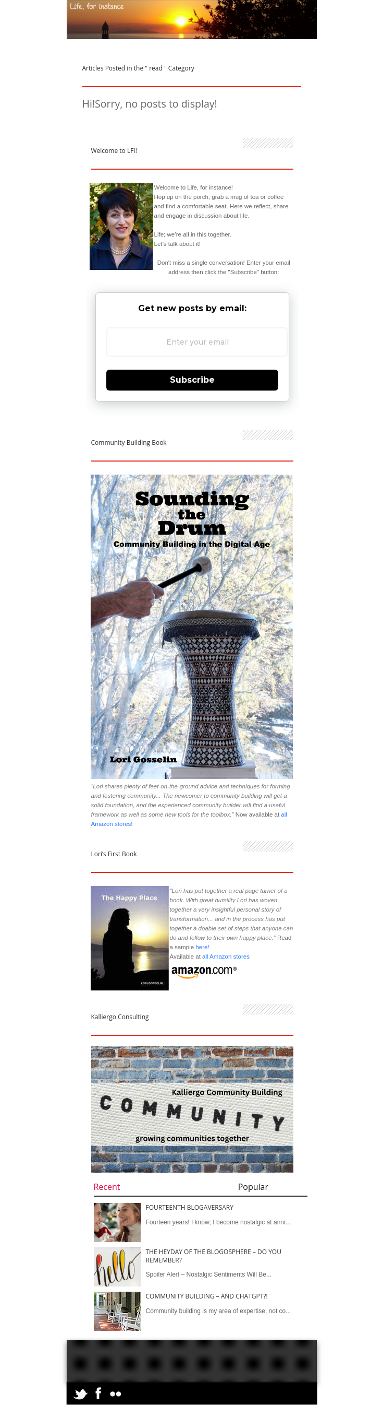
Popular (253, 1187)
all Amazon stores (225, 956)
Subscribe (192, 380)
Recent (107, 1187)
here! (202, 947)
